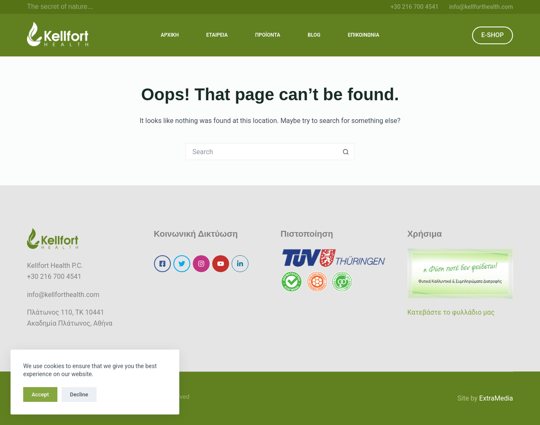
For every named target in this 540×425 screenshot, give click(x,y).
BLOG (314, 35)
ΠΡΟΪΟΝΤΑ (268, 35)
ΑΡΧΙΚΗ (170, 35)
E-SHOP (492, 35)
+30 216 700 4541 (415, 6)
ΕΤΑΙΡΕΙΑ (217, 35)
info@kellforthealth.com (481, 6)
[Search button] (346, 151)
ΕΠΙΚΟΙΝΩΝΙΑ (363, 35)
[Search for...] (262, 151)
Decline (79, 394)
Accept (40, 394)
